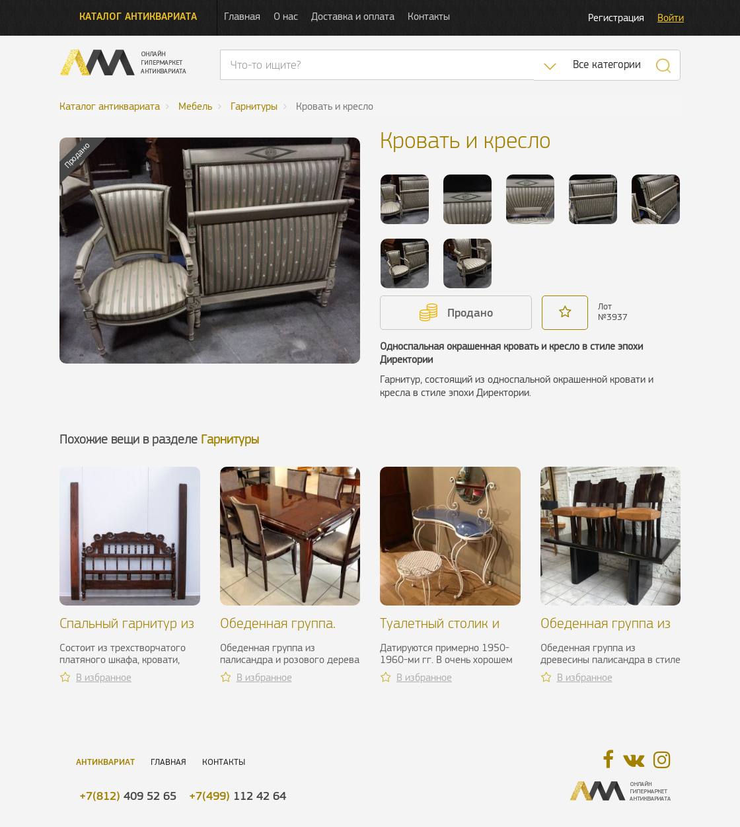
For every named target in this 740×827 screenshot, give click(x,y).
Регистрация (616, 17)
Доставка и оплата (352, 16)
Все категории (607, 64)
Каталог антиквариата (138, 16)
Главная (242, 16)
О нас (286, 16)
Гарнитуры (230, 439)
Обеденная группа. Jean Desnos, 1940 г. (282, 631)
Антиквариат (105, 762)
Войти (670, 17)
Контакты (429, 16)
